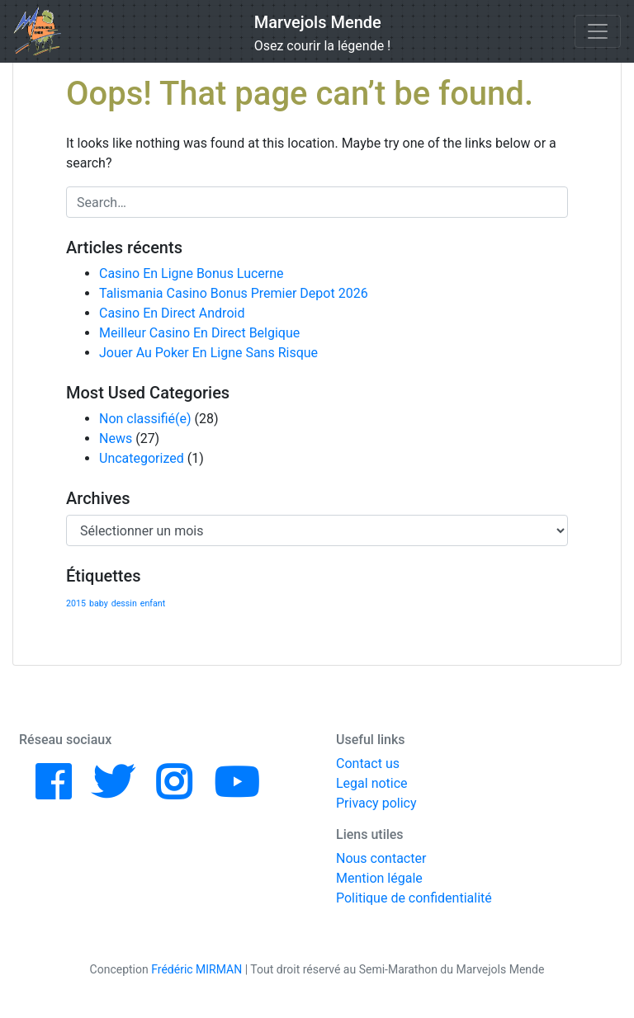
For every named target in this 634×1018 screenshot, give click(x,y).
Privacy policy (376, 803)
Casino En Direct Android (171, 313)
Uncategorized (141, 458)
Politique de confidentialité (414, 898)
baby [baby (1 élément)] (98, 603)
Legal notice (372, 783)
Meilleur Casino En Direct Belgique (199, 333)
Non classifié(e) (145, 419)
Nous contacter (381, 858)
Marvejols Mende (317, 22)
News (115, 438)
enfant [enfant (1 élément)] (152, 603)
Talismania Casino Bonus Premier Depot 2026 (233, 293)
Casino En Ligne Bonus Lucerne (191, 273)
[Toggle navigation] (598, 31)
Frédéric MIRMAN (196, 969)
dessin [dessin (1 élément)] (124, 603)
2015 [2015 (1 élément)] (76, 603)
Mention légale (379, 878)
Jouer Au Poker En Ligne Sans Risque (208, 353)
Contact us (368, 763)
